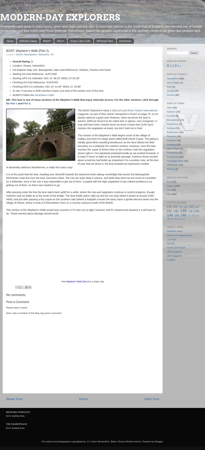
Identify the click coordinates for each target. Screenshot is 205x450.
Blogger (159, 441)
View (169, 194)
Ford (169, 182)
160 (168, 219)
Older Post (151, 399)
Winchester (173, 165)
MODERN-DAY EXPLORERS (60, 17)
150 (193, 216)
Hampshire (172, 78)
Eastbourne (173, 132)
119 (169, 206)
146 (183, 215)
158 (197, 216)
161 (172, 219)
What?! (47, 40)
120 (175, 206)
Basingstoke (173, 120)
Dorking (171, 128)
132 (176, 211)
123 (191, 206)
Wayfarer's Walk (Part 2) (77, 281)
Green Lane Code (80, 40)
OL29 (182, 219)
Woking (171, 169)
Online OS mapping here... (180, 235)
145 (176, 215)
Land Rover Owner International (139, 110)
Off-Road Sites (105, 40)
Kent (169, 86)
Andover (171, 111)
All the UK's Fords (176, 247)
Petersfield (172, 152)
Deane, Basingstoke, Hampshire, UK (35, 54)
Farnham (171, 136)
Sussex (170, 95)
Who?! (60, 40)
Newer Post (14, 399)
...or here (171, 239)
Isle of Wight (173, 82)
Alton (169, 107)
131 (169, 211)
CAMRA (171, 260)
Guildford (171, 140)
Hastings (171, 144)
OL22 (177, 219)
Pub (169, 190)
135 (196, 211)
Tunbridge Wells (175, 161)
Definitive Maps (28, 40)
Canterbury (172, 124)
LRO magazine (174, 256)
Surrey (170, 91)
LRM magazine (174, 251)
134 (191, 211)
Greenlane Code (44, 95)
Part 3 (26, 103)
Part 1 (13, 103)
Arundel (171, 116)
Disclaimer (125, 40)
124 (197, 207)
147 (189, 216)
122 (186, 207)
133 (183, 211)
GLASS (171, 243)
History (170, 186)
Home (10, 40)
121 (181, 207)
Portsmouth (173, 157)
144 (170, 215)
